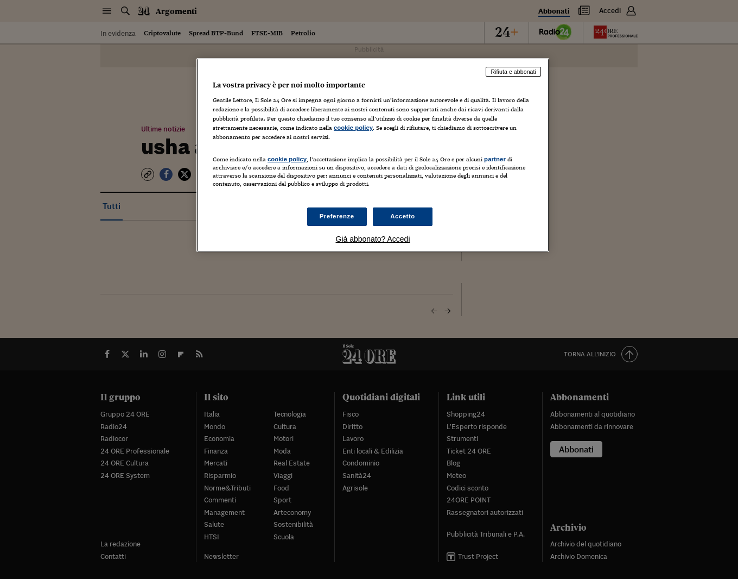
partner (495, 159)
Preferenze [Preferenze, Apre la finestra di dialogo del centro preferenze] (337, 216)
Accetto (402, 216)
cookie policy (353, 127)
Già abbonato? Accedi (373, 239)
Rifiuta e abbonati (513, 71)
